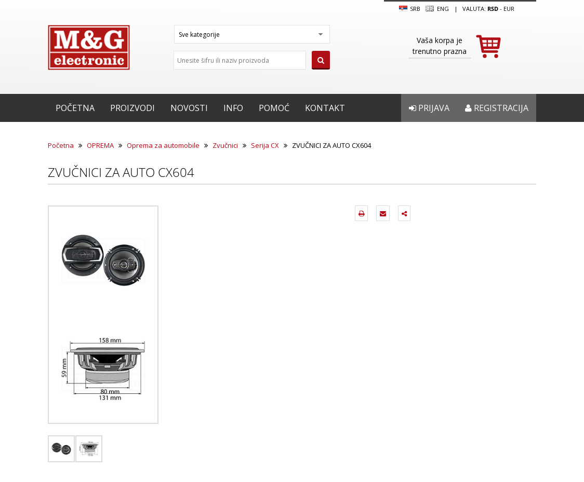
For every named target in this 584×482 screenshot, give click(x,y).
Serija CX (265, 145)
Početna (75, 108)
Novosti (189, 108)
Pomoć (274, 108)
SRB (409, 9)
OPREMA (100, 145)
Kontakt (325, 108)
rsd (492, 8)
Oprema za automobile (163, 145)
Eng (437, 9)
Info (233, 108)
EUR (508, 8)
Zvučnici (225, 145)
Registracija (496, 108)
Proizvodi (132, 108)
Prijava (429, 108)
